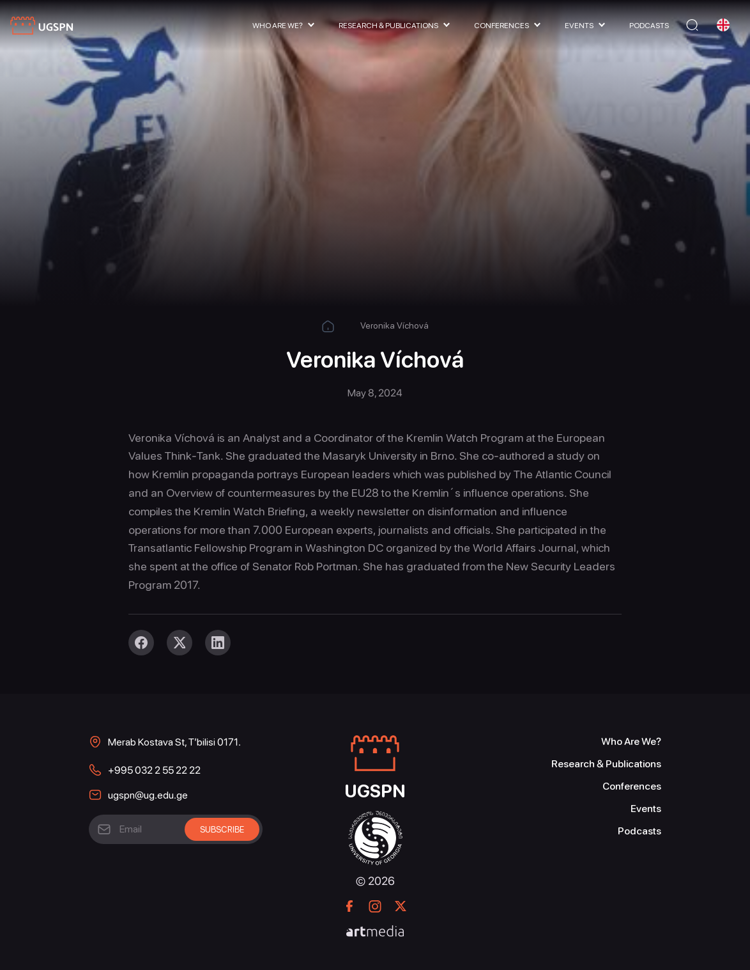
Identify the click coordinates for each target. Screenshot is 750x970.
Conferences (501, 25)
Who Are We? (277, 25)
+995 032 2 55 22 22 (154, 770)
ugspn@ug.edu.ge (148, 795)
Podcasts (649, 25)
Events (579, 25)
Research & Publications (388, 25)
